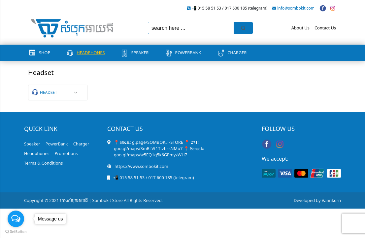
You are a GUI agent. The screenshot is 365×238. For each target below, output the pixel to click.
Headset (48, 92)
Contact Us (325, 28)
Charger (237, 53)
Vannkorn (331, 200)
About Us (300, 28)
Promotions (66, 153)
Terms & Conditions (43, 163)
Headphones (91, 53)
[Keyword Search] (191, 28)
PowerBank (188, 53)
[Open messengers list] (16, 219)
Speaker (140, 53)
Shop (44, 53)
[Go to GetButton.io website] (15, 231)
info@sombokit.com (296, 8)
